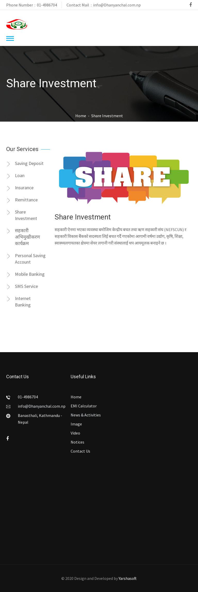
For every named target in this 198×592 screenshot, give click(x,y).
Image (76, 424)
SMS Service (22, 286)
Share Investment (21, 215)
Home (80, 115)
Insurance (20, 188)
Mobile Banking (25, 274)
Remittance (22, 200)
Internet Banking (18, 301)
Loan (15, 175)
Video (75, 433)
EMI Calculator (84, 405)
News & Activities (86, 414)
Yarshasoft (128, 578)
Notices (77, 442)
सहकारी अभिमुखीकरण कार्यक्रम (23, 236)
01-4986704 (47, 4)
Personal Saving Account (26, 258)
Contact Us (80, 451)
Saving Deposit (25, 163)
